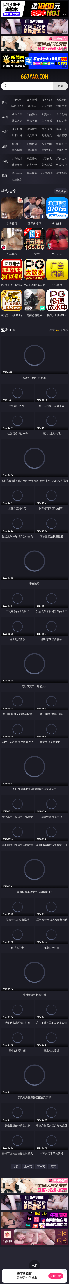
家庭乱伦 (32, 158)
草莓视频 (32, 173)
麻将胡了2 (17, 106)
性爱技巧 (61, 164)
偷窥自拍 (17, 143)
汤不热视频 (46, 173)
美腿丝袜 (17, 150)
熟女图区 (47, 150)
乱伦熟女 (47, 135)
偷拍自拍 (32, 129)
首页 (15, 1166)
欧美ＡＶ (47, 114)
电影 (5, 132)
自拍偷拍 (32, 114)
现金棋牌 (47, 106)
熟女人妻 (17, 120)
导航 (5, 176)
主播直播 (47, 120)
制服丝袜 (17, 135)
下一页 (41, 1166)
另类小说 (32, 164)
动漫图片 (61, 143)
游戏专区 (61, 99)
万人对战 (47, 99)
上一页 (28, 1166)
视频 (5, 117)
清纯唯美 (32, 150)
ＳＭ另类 (61, 120)
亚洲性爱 (17, 129)
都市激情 (17, 158)
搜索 (60, 86)
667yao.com (34, 76)
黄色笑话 (47, 164)
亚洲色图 (32, 143)
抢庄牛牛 (61, 106)
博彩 (5, 102)
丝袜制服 (32, 120)
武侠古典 (61, 158)
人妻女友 (47, 158)
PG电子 (17, 99)
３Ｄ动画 (61, 114)
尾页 (53, 1166)
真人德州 (32, 99)
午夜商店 (17, 173)
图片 (5, 146)
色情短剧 (17, 179)
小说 (5, 161)
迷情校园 (17, 164)
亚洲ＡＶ (17, 114)
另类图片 (61, 150)
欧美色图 (47, 143)
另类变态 (61, 135)
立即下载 (56, 1276)
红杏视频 (61, 173)
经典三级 (32, 135)
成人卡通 (47, 129)
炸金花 (32, 106)
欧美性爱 (61, 129)
